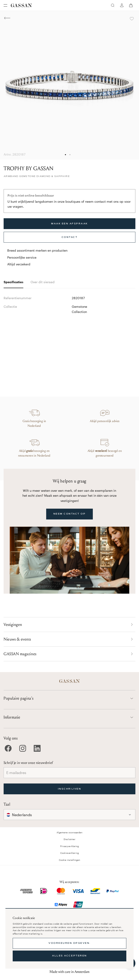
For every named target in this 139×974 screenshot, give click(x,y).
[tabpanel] (69, 333)
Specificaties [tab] (13, 282)
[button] (69, 814)
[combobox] (69, 814)
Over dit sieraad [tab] (43, 282)
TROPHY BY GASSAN (28, 168)
